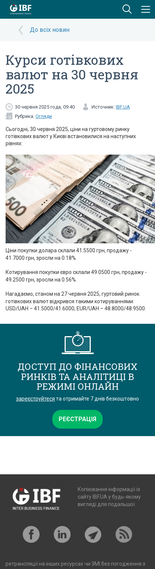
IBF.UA (123, 107)
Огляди (43, 116)
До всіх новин (49, 29)
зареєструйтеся (35, 399)
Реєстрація (77, 419)
